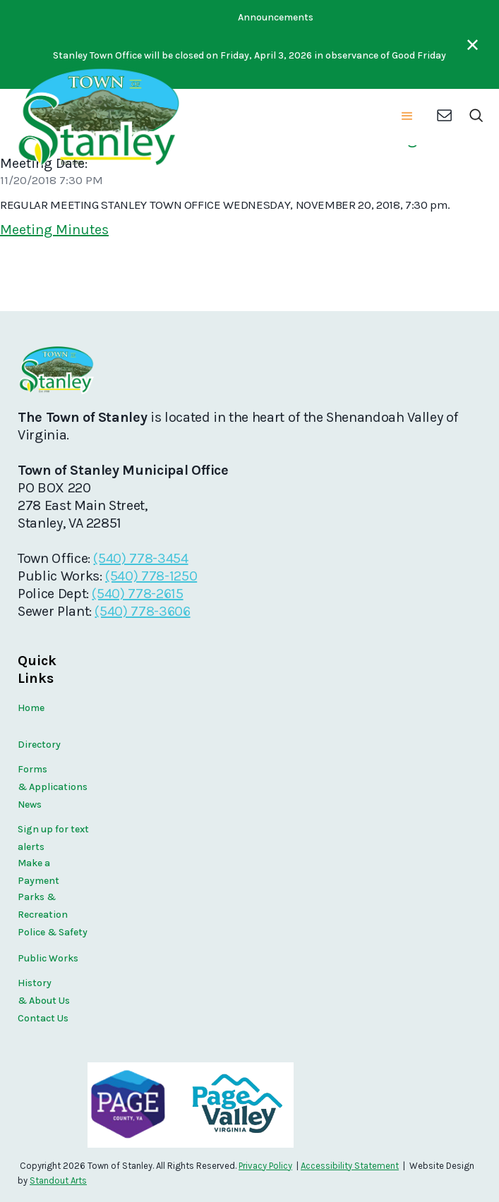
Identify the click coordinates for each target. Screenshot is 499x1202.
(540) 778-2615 (137, 593)
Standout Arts (58, 1180)
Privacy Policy (265, 1165)
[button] (407, 117)
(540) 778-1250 (151, 576)
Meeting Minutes (54, 229)
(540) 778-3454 (140, 558)
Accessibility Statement (350, 1165)
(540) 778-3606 (142, 611)
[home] (97, 117)
